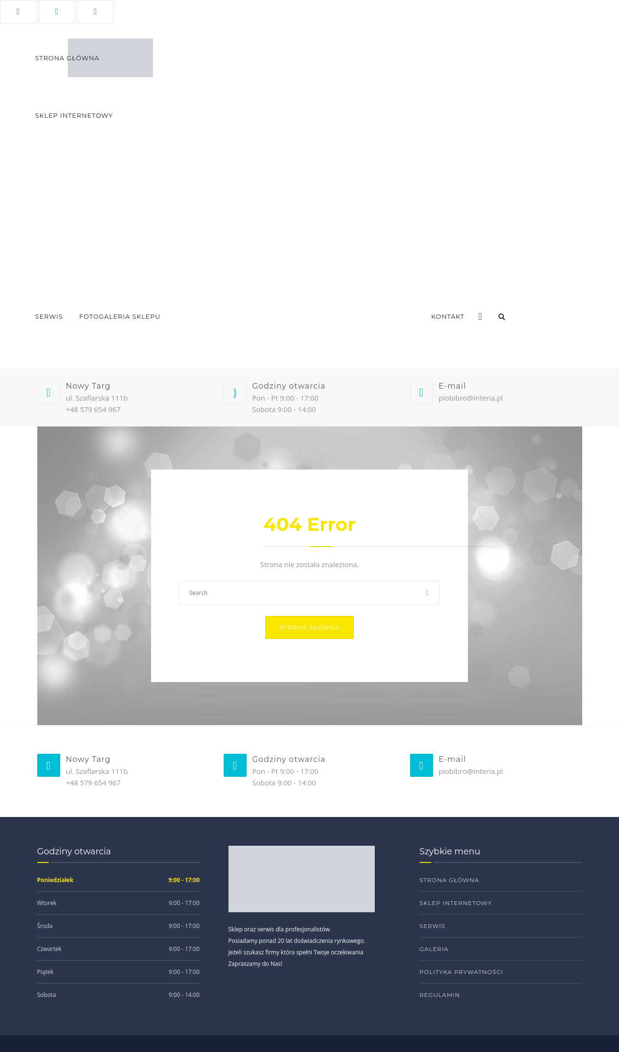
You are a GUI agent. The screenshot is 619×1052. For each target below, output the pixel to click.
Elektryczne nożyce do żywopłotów (310, 207)
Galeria (434, 948)
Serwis (49, 316)
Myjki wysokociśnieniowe (468, 254)
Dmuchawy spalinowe (461, 207)
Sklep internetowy (456, 903)
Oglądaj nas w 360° (378, 336)
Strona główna (309, 627)
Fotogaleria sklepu (120, 316)
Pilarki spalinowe (453, 231)
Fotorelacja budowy (290, 336)
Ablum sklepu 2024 (124, 336)
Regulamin (440, 994)
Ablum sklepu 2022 (204, 336)
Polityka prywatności (461, 971)
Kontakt (448, 316)
